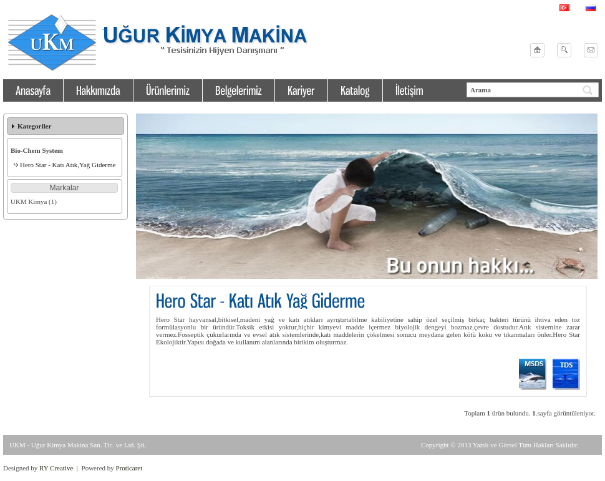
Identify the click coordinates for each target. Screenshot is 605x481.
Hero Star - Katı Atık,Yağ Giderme (67, 164)
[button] (64, 188)
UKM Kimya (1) (34, 201)
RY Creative (56, 468)
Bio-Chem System (37, 150)
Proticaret (129, 468)
